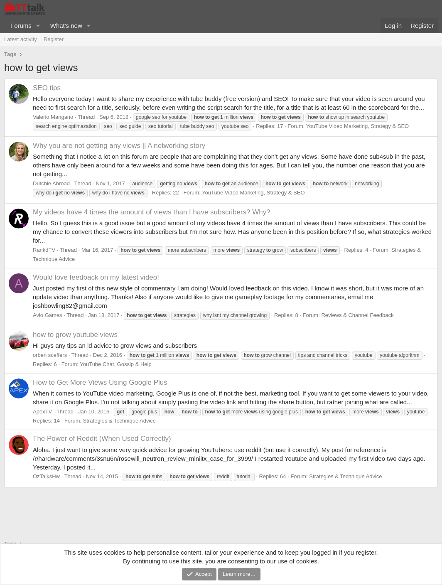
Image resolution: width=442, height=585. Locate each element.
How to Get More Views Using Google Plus (100, 382)
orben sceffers (50, 355)
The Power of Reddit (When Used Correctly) (102, 438)
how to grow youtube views (75, 335)
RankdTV (44, 250)
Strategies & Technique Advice (119, 421)
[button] (38, 25)
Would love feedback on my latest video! (96, 277)
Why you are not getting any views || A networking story (119, 146)
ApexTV (42, 411)
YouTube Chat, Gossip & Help (115, 364)
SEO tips (47, 88)
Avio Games (47, 315)
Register (54, 39)
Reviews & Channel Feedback (357, 315)
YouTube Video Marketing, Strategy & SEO (357, 126)
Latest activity (20, 39)
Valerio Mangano (53, 117)
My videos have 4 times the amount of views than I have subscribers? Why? (151, 212)
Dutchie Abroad (51, 183)
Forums (21, 25)
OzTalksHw (46, 476)
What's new (66, 25)
